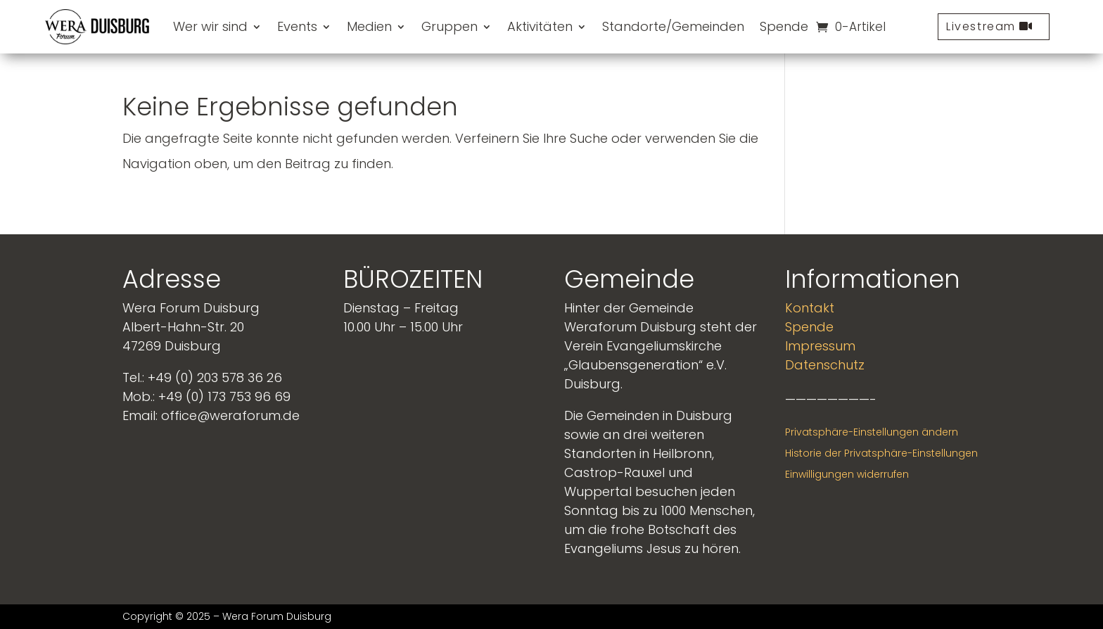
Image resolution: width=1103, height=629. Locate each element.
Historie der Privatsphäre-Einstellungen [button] (881, 453)
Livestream (981, 26)
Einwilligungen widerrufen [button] (847, 474)
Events (297, 26)
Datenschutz (825, 365)
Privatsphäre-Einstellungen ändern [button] (871, 432)
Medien (369, 26)
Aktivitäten (540, 26)
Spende (784, 26)
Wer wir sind (210, 26)
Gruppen (449, 26)
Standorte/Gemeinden (673, 26)
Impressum (820, 346)
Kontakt (809, 308)
